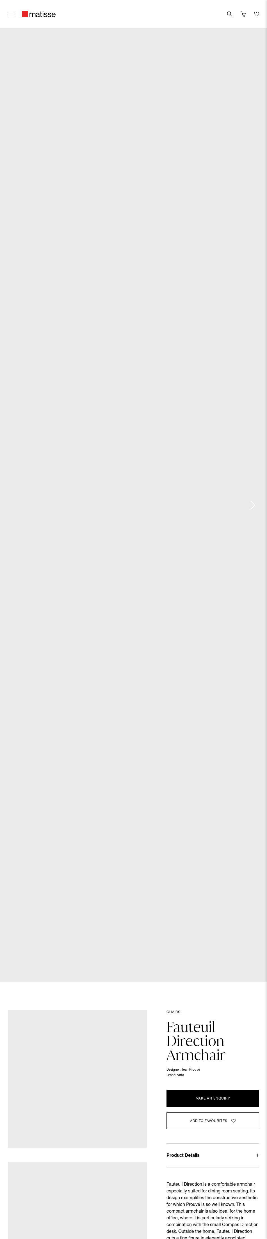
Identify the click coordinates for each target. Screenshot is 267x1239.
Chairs (173, 1012)
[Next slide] (252, 505)
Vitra (180, 1075)
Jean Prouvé (190, 1069)
